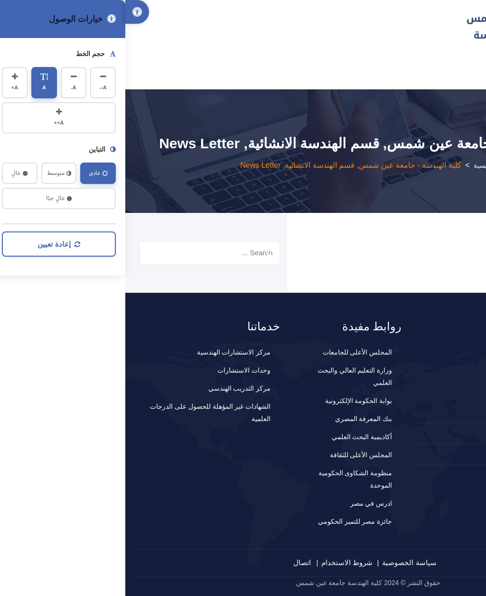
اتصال (177, 562)
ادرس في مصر (246, 503)
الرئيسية (359, 165)
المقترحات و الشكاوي (436, 454)
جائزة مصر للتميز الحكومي (230, 521)
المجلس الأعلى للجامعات (232, 352)
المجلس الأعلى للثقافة (236, 455)
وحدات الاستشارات (118, 370)
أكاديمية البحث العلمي (236, 437)
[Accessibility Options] (12, 12)
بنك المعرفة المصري (238, 419)
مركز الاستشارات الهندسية (109, 352)
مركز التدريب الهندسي (114, 388)
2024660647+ (444, 433)
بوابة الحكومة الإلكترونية (233, 400)
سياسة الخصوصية (284, 562)
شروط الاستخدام (221, 562)
